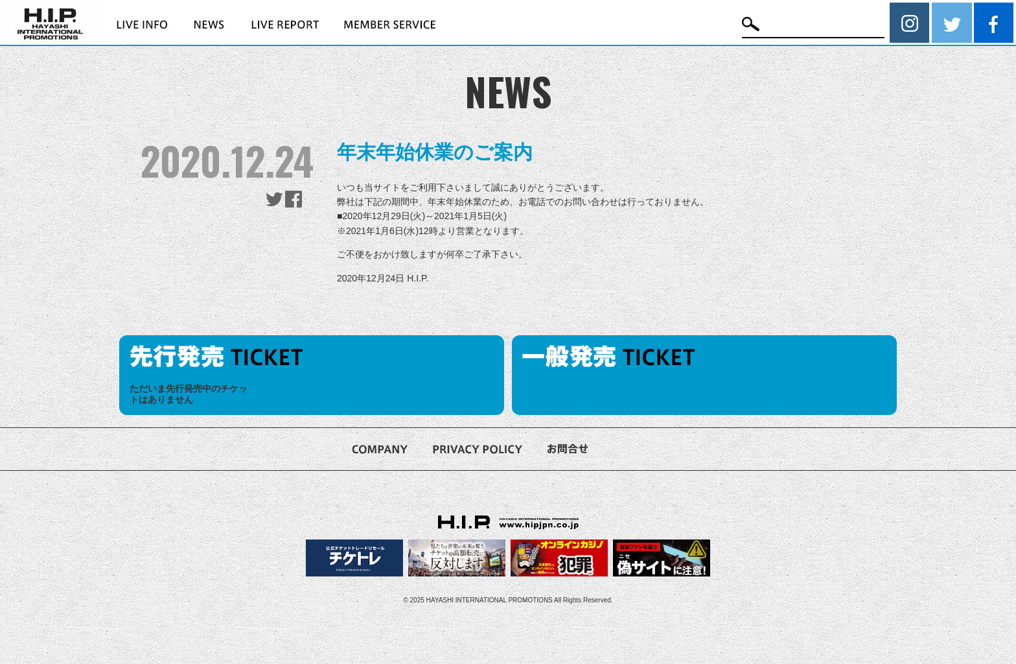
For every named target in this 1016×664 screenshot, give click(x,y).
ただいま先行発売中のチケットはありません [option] (189, 394)
